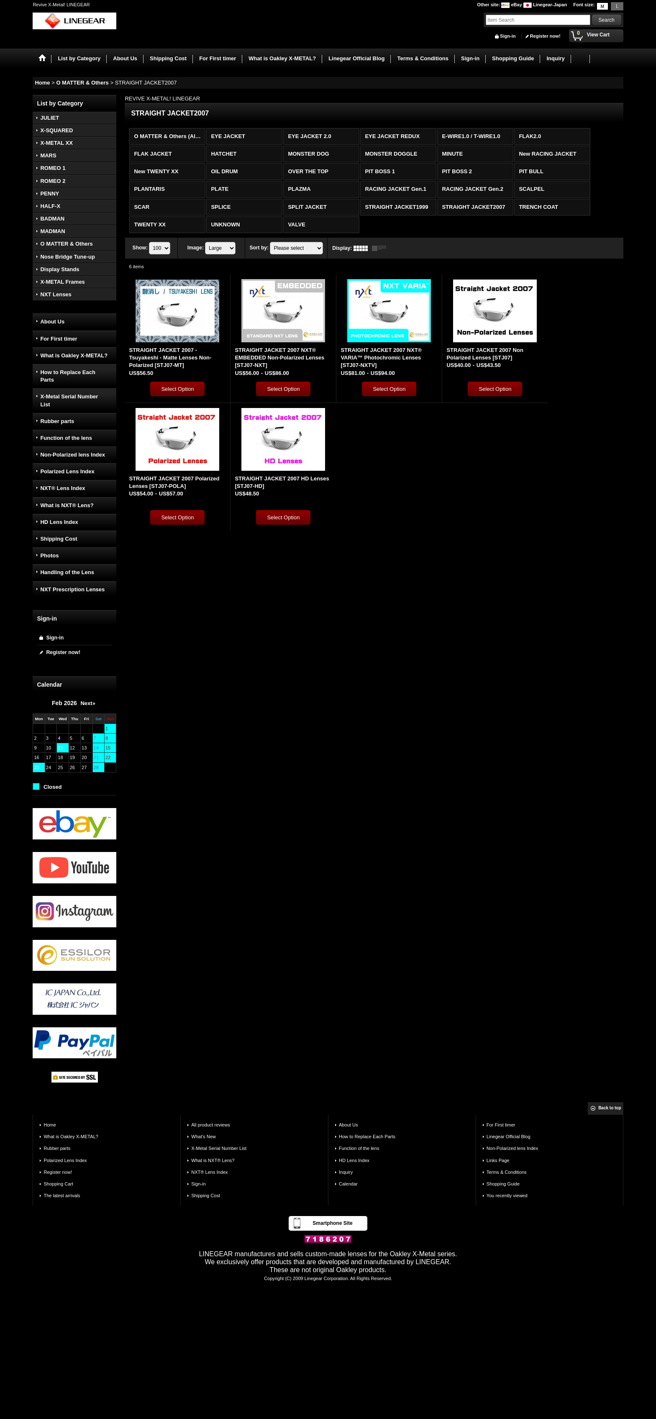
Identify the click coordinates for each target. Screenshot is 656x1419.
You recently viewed (507, 1195)
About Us (52, 321)
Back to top (609, 1108)
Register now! (545, 35)
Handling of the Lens (67, 572)
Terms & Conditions (507, 1172)
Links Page (498, 1160)
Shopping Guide (503, 1183)
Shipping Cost (58, 539)
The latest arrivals (62, 1195)
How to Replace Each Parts (67, 376)
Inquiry (346, 1172)
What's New (203, 1136)
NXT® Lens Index (62, 488)
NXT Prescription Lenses (72, 589)
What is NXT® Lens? (66, 505)
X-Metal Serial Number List (69, 400)
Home (50, 1124)
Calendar (348, 1183)
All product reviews (210, 1124)
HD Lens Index (59, 522)
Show (140, 248)
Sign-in (507, 35)
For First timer (58, 339)
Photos (49, 555)
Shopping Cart (58, 1183)
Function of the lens (66, 438)
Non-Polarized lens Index (72, 455)
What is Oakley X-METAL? (74, 355)
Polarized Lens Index (67, 471)
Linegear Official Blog (508, 1136)
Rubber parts (57, 421)
